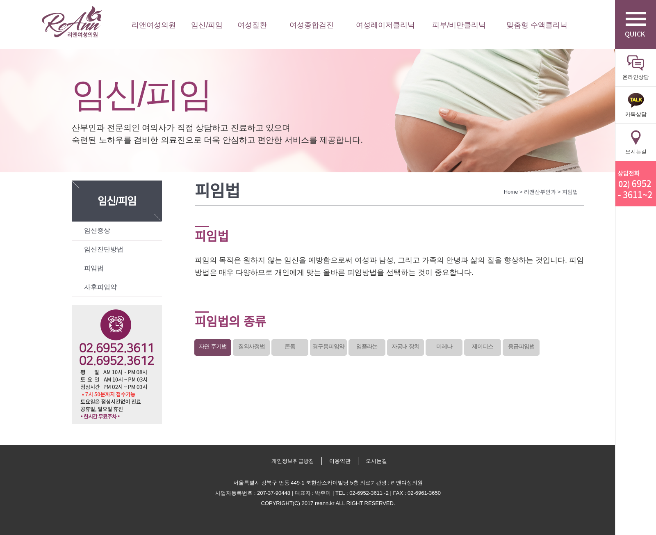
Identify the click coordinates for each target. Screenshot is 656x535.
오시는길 (376, 461)
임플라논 (367, 346)
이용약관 (340, 461)
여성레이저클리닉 (385, 25)
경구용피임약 (328, 346)
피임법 (94, 268)
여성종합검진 (311, 25)
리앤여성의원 (71, 22)
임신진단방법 (103, 249)
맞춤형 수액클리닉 (536, 25)
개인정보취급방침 (292, 461)
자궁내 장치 (405, 346)
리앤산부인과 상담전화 (635, 183)
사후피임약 (100, 287)
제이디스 (482, 346)
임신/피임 (207, 25)
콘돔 (290, 346)
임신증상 (97, 230)
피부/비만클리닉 (459, 25)
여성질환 (252, 25)
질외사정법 (251, 346)
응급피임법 (521, 346)
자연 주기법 (213, 346)
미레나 (444, 346)
